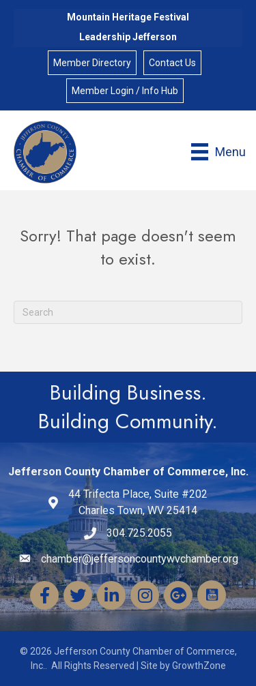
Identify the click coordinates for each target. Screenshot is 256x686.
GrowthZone (199, 665)
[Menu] (218, 151)
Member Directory (92, 62)
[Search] (128, 312)
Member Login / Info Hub (125, 90)
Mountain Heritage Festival (128, 17)
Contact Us (172, 62)
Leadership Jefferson (128, 36)
